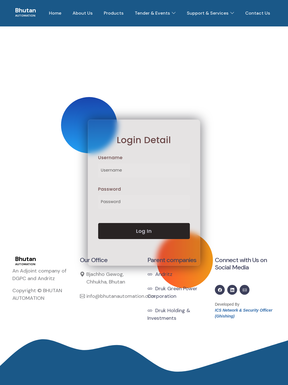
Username (110, 157)
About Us (83, 13)
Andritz (159, 274)
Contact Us (257, 13)
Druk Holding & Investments (168, 314)
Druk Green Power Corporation (172, 292)
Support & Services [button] (207, 13)
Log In (144, 231)
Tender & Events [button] (152, 13)
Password (109, 189)
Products (113, 13)
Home (55, 13)
